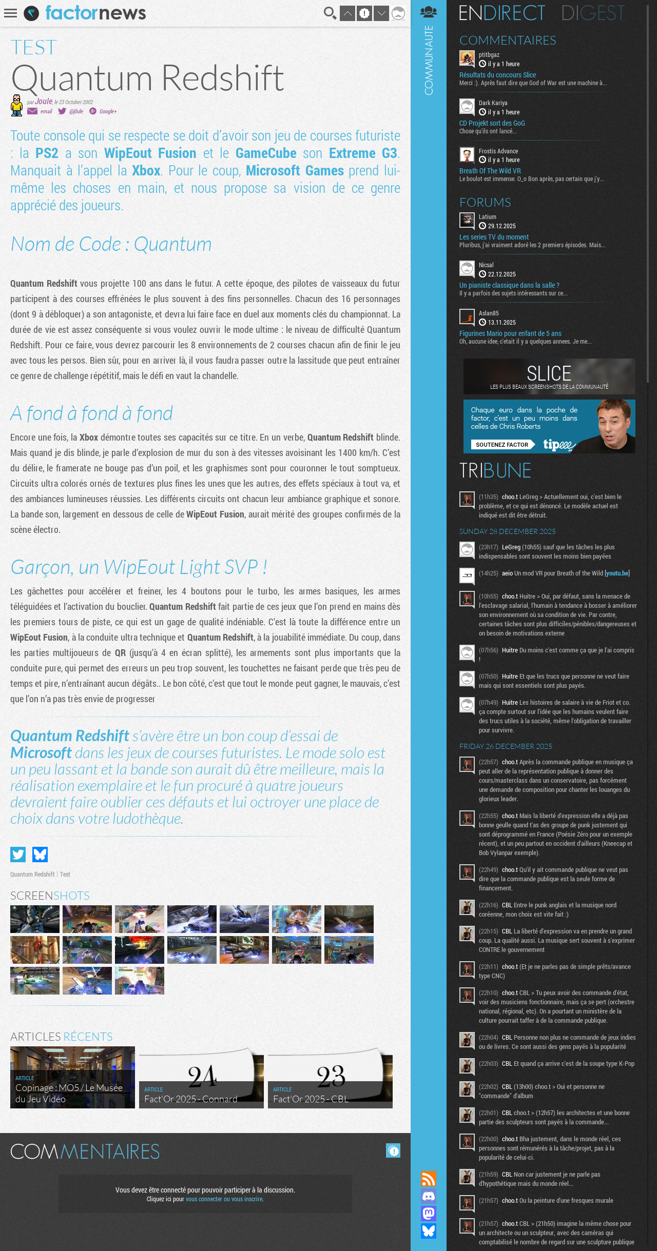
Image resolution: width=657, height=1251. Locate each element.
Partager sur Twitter (18, 854)
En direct (502, 13)
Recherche (330, 13)
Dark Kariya (493, 102)
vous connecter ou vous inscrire (224, 1199)
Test (65, 874)
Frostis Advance (498, 151)
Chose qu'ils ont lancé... (488, 131)
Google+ (108, 111)
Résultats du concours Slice (497, 75)
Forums (485, 202)
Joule (43, 100)
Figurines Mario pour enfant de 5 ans (510, 333)
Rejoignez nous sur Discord (428, 1196)
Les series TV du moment (494, 237)
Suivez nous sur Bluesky (428, 1231)
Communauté (428, 575)
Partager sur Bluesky (40, 854)
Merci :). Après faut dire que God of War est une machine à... (533, 82)
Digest (593, 13)
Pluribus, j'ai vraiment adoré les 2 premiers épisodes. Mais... (532, 245)
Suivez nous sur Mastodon (428, 1213)
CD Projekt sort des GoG (492, 123)
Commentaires (507, 40)
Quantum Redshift (32, 874)
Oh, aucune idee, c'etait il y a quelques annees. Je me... (525, 341)
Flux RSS (428, 1178)
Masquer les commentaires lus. (393, 1150)
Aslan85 (489, 313)
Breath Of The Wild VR (490, 171)
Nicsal (486, 265)
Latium (487, 216)
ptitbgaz (489, 54)
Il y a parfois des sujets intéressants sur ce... (513, 293)
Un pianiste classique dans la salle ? (509, 285)
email (46, 111)
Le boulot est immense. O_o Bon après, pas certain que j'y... (531, 178)
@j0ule (76, 111)
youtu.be (617, 573)
